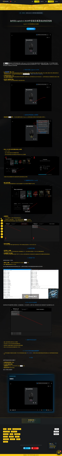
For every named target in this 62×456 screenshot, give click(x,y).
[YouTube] (35, 448)
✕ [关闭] (55, 443)
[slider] (25, 410)
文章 (46, 1)
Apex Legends (6, 431)
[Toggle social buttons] (1, 218)
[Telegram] (26, 448)
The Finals (6, 434)
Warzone (11, 436)
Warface (17, 436)
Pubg (9, 429)
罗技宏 (56, 429)
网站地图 (56, 431)
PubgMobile (17, 434)
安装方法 (42, 1)
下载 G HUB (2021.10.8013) (36, 74)
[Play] (10, 410)
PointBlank (6, 439)
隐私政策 (56, 434)
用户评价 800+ (51, 1)
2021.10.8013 (29, 353)
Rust (5, 429)
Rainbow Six (14, 431)
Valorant (5, 436)
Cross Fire (12, 439)
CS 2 (11, 434)
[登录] (15, 1)
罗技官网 (7, 72)
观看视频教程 (31, 28)
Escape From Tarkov (16, 429)
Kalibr (18, 439)
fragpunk (5, 441)
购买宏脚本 (37, 1)
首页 (32, 1)
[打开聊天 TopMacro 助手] (59, 453)
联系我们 (56, 1)
